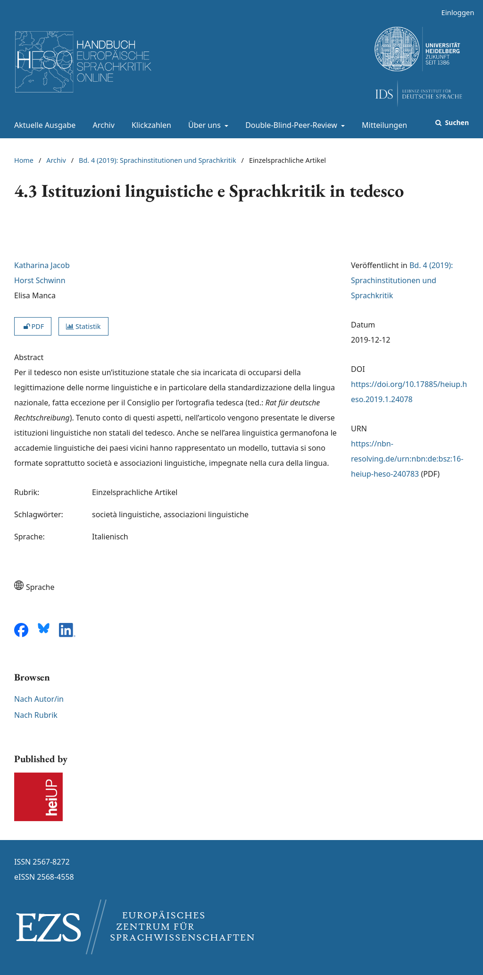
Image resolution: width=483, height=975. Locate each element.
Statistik (83, 326)
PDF (33, 326)
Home (23, 160)
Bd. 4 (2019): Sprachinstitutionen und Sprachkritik (157, 160)
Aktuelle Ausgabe (42, 125)
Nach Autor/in (39, 699)
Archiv (102, 125)
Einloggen (454, 12)
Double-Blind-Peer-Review (290, 125)
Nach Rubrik (36, 715)
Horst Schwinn (40, 280)
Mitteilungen (382, 125)
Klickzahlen (149, 125)
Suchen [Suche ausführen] (456, 122)
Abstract (28, 357)
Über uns (203, 125)
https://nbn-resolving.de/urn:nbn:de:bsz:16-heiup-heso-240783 (407, 458)
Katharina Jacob (42, 265)
